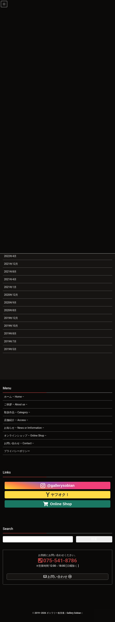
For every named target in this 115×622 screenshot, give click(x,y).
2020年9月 (10, 302)
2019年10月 (11, 325)
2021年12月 (11, 263)
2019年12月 (11, 318)
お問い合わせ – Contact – (19, 443)
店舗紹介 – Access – (16, 420)
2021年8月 (10, 271)
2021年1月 (10, 287)
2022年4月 (10, 256)
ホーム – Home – (14, 396)
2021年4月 (10, 279)
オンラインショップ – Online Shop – (25, 435)
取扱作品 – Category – (17, 412)
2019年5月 (10, 349)
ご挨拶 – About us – (16, 404)
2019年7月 (10, 341)
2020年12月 (11, 294)
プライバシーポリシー (17, 451)
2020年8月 (10, 310)
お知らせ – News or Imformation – (24, 427)
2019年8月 (10, 333)
